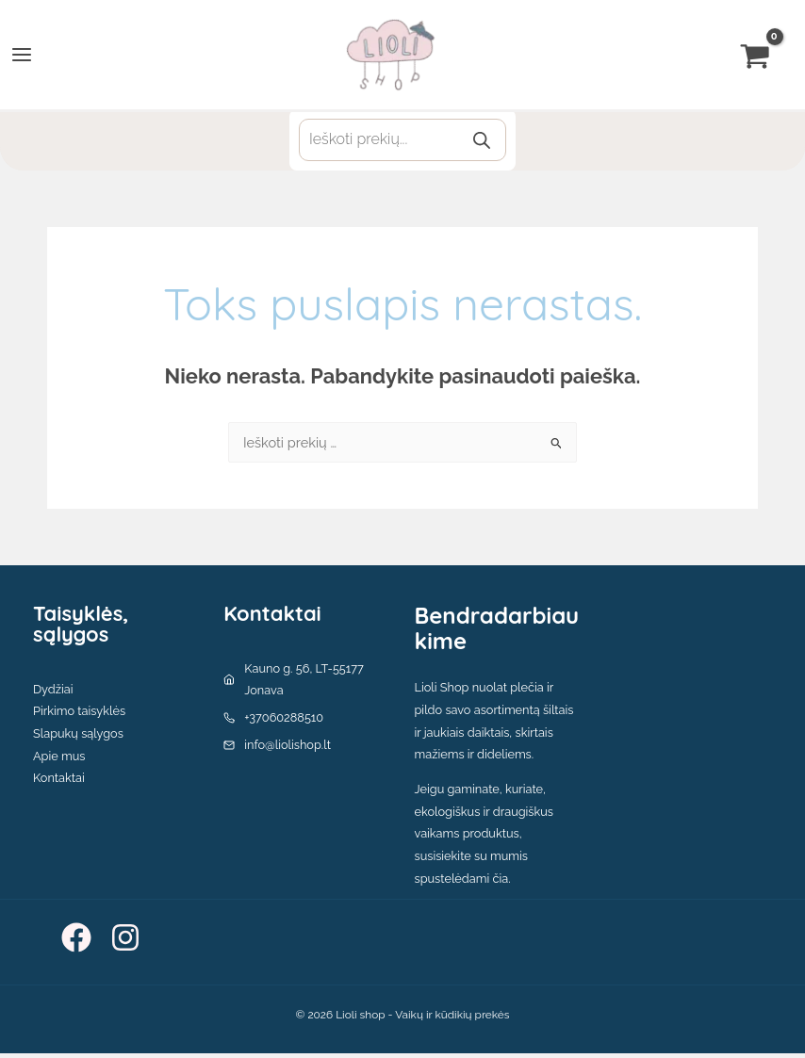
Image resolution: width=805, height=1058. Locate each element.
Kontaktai (59, 782)
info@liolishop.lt (287, 748)
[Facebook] (76, 942)
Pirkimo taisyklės (79, 715)
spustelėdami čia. (463, 882)
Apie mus (59, 760)
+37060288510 (283, 722)
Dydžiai (53, 693)
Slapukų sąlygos (78, 738)
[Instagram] (125, 942)
